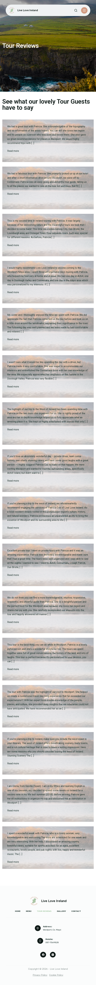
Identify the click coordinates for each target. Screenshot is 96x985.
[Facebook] (43, 955)
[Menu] (84, 10)
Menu (28, 911)
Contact (76, 911)
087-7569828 (52, 942)
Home (17, 911)
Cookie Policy (56, 975)
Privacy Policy (40, 975)
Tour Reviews (44, 911)
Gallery (61, 911)
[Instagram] (53, 955)
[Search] (75, 10)
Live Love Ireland (27, 10)
